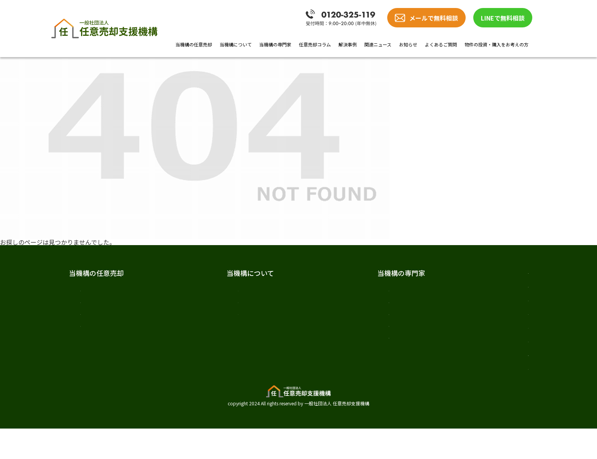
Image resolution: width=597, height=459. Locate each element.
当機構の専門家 (275, 44)
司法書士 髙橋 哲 (341, 334)
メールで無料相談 (433, 17)
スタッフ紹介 (219, 319)
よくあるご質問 (441, 44)
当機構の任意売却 (194, 44)
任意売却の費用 (101, 304)
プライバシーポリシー (466, 395)
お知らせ (408, 44)
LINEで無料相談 (503, 17)
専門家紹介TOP (337, 290)
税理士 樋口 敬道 (341, 349)
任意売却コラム (315, 44)
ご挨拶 (210, 290)
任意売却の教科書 (459, 273)
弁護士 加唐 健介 (341, 319)
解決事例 (347, 44)
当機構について (236, 44)
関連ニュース (377, 44)
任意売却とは (98, 290)
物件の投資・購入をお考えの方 (496, 44)
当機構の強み (98, 334)
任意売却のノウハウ (463, 290)
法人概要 (213, 304)
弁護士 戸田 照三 (341, 304)
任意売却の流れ (101, 319)
